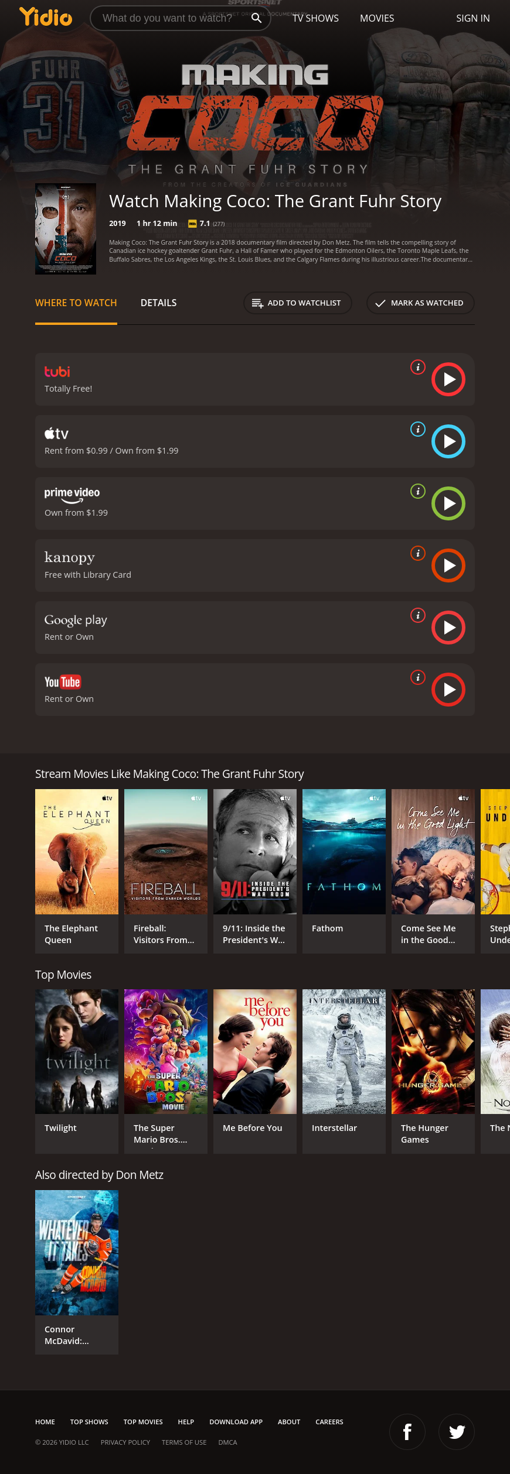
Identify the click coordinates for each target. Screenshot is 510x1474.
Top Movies (143, 1421)
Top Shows (89, 1421)
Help (186, 1421)
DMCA (227, 1442)
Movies (377, 18)
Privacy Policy (125, 1442)
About (289, 1421)
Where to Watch (76, 302)
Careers (329, 1421)
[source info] (416, 367)
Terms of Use (184, 1442)
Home (45, 1421)
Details (159, 302)
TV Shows (316, 18)
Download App (236, 1421)
